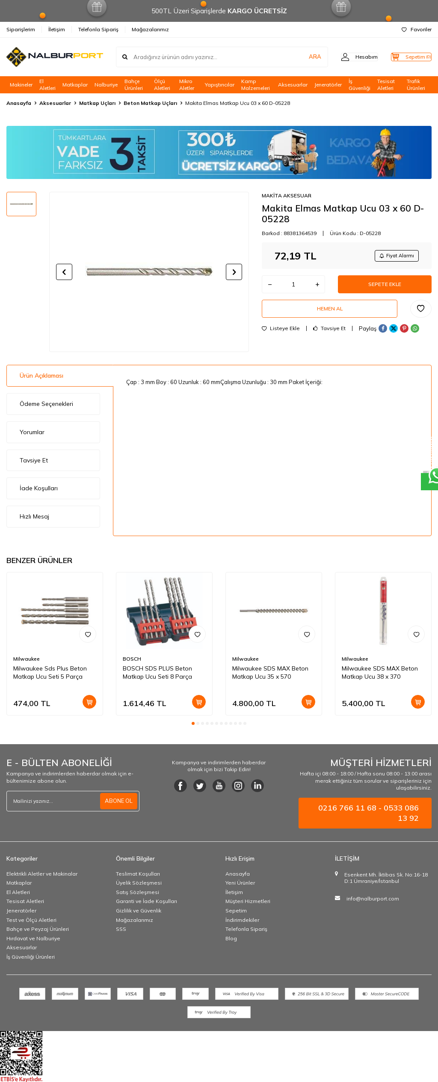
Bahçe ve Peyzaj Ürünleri (37, 929)
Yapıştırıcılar (219, 84)
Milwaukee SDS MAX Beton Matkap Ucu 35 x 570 (270, 672)
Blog (231, 938)
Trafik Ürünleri (416, 84)
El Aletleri (47, 84)
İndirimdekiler (242, 920)
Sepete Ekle (385, 288)
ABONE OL (118, 801)
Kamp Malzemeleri (255, 84)
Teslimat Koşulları (138, 873)
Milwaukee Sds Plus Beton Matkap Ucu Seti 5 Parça (50, 672)
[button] (64, 272)
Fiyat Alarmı (393, 256)
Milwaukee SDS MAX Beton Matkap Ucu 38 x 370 (380, 672)
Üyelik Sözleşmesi (139, 882)
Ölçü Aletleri (162, 84)
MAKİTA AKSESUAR (286, 195)
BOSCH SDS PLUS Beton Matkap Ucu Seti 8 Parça (157, 672)
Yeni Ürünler (240, 882)
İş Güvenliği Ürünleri (30, 957)
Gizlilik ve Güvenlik (138, 910)
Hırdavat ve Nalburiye (33, 938)
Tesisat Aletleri (386, 84)
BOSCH (132, 659)
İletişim (56, 29)
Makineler (21, 84)
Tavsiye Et (329, 337)
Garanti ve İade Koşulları (146, 901)
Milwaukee (26, 659)
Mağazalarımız (150, 29)
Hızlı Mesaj (34, 516)
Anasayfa (18, 103)
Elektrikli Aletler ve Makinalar (41, 873)
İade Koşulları (39, 488)
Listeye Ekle (281, 337)
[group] (149, 272)
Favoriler (417, 29)
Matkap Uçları (97, 103)
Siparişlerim (20, 29)
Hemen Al (329, 315)
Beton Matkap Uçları (150, 103)
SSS (121, 929)
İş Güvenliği (359, 84)
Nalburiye (106, 84)
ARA (298, 57)
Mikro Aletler (186, 84)
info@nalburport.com (372, 898)
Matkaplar (75, 84)
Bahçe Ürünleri (133, 84)
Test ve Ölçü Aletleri (31, 920)
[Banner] (219, 152)
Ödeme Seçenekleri (46, 404)
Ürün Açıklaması (41, 375)
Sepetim (236, 910)
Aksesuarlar (293, 84)
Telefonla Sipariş (98, 29)
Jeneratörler (328, 84)
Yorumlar (32, 432)
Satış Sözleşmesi (137, 892)
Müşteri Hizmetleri (247, 901)
